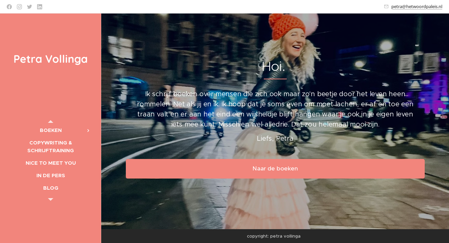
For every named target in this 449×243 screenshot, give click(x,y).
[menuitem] (50, 130)
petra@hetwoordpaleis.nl (416, 6)
